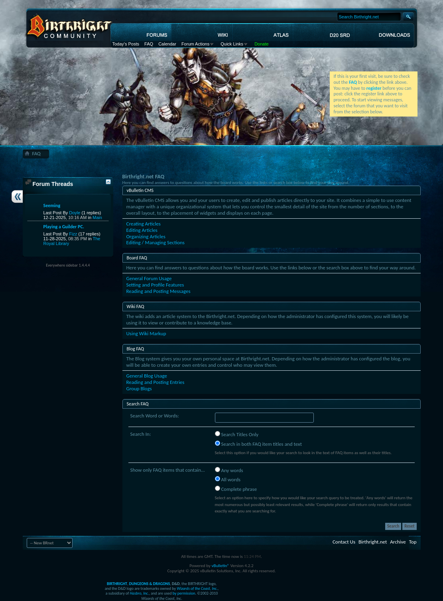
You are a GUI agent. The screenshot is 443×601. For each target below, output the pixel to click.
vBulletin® (220, 565)
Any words (229, 470)
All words (228, 479)
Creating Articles (143, 224)
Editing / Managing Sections (155, 242)
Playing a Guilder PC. (64, 226)
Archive (398, 542)
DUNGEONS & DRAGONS (149, 583)
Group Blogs (139, 388)
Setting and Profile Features (155, 285)
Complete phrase (236, 489)
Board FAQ (137, 258)
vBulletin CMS (140, 190)
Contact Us (344, 542)
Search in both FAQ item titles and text (258, 444)
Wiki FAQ (135, 306)
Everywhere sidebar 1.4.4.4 (68, 265)
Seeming (52, 205)
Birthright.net (372, 542)
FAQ (148, 44)
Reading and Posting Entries (155, 382)
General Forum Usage (149, 278)
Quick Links (232, 44)
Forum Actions (195, 44)
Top (413, 542)
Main (97, 217)
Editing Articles (142, 230)
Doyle (74, 212)
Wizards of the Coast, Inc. (197, 588)
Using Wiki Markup (146, 333)
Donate (261, 44)
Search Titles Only (237, 434)
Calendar (167, 44)
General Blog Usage (146, 376)
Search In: (140, 434)
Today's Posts (126, 44)
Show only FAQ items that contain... (167, 470)
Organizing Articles (145, 236)
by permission (184, 593)
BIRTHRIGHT (117, 583)
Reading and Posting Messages (158, 291)
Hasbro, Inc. (139, 593)
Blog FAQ (135, 349)
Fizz (73, 233)
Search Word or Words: (154, 416)
